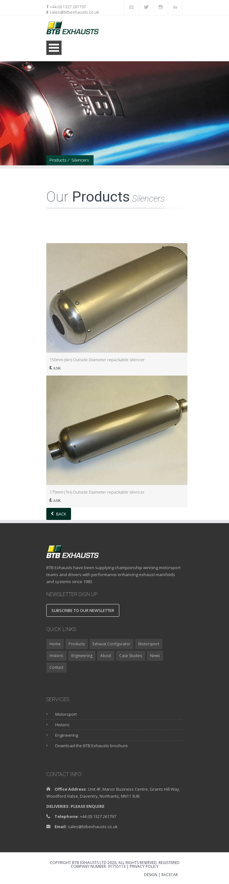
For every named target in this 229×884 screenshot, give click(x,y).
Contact (56, 667)
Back (58, 514)
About (105, 655)
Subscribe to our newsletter (82, 610)
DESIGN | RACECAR (161, 875)
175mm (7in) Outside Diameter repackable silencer (97, 492)
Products (77, 644)
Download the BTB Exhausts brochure (91, 745)
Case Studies (130, 655)
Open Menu (54, 48)
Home (55, 644)
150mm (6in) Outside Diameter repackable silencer (97, 359)
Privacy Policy (144, 866)
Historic (56, 655)
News (155, 655)
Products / (59, 160)
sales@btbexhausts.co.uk (74, 12)
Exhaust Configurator (111, 644)
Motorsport (148, 644)
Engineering (81, 655)
